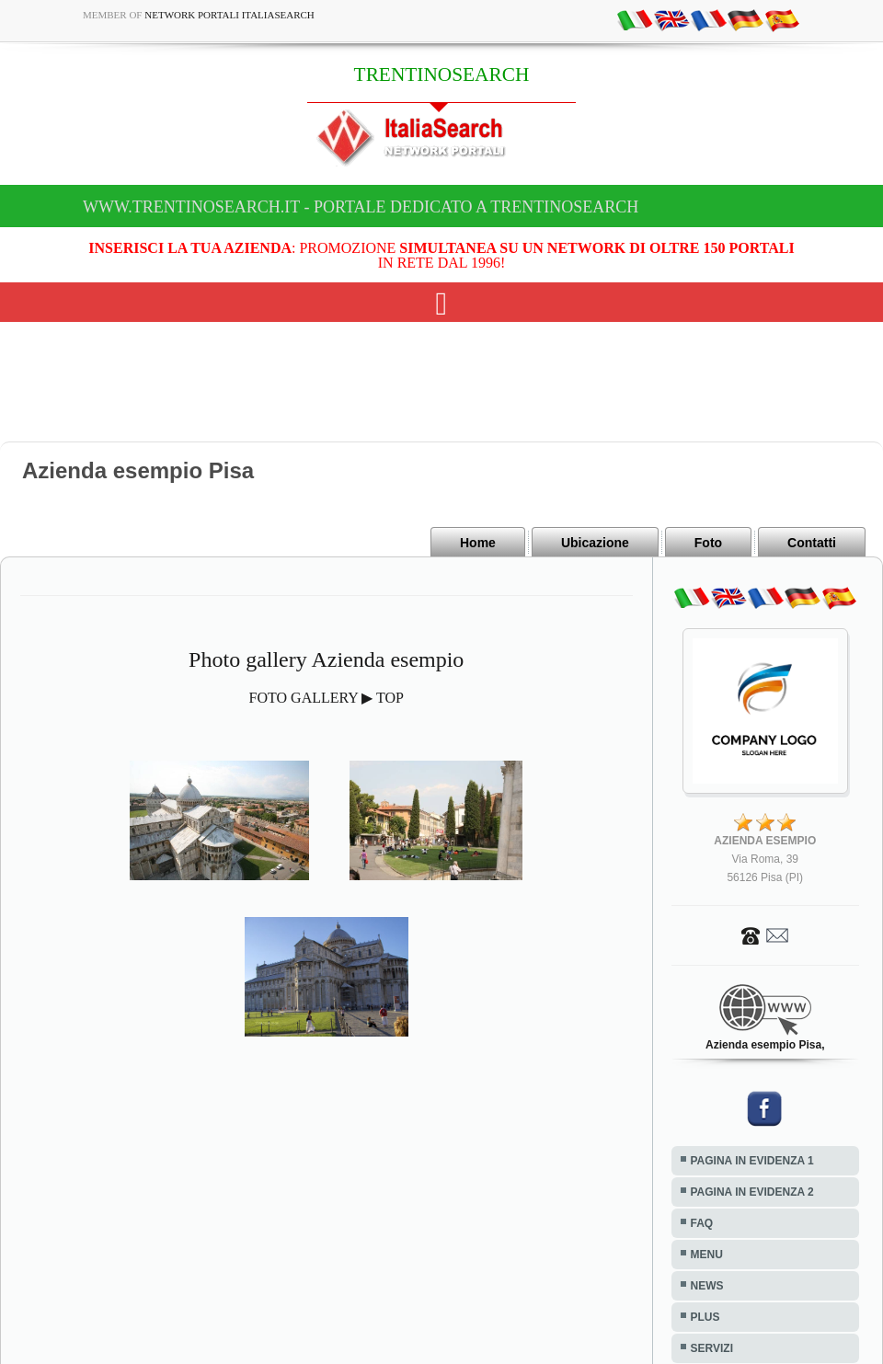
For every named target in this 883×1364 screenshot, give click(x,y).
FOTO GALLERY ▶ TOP (326, 697)
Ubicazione (595, 542)
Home (478, 542)
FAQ (702, 1223)
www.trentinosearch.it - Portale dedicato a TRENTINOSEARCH (360, 207)
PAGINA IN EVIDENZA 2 (752, 1192)
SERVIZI (712, 1348)
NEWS (707, 1285)
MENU (707, 1254)
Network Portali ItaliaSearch (229, 14)
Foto (708, 542)
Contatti (811, 542)
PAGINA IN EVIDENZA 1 (752, 1160)
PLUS (705, 1317)
